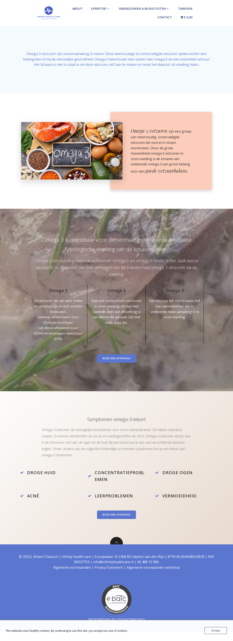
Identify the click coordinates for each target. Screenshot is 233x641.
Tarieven (185, 9)
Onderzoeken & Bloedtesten (144, 9)
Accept (215, 630)
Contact (164, 17)
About (77, 9)
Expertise (100, 9)
